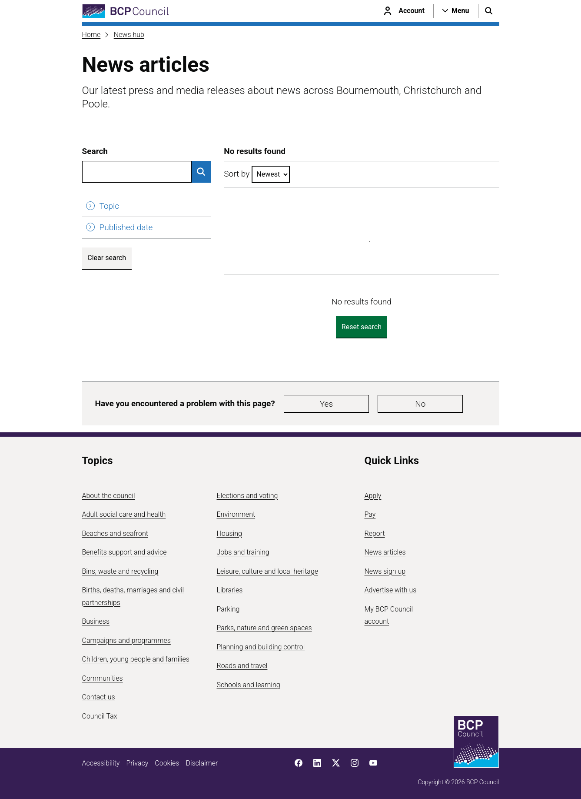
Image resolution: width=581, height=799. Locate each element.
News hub (129, 34)
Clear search (106, 258)
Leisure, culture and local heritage (268, 571)
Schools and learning (248, 685)
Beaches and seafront (115, 533)
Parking (228, 609)
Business (96, 621)
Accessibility (101, 763)
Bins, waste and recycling (120, 571)
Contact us (98, 697)
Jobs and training (243, 552)
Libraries (230, 590)
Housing (229, 533)
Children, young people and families (135, 659)
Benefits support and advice (124, 552)
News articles (385, 552)
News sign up (385, 571)
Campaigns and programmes (126, 640)
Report (375, 533)
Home (91, 34)
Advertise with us (391, 590)
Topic (110, 206)
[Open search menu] (488, 11)
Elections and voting (247, 495)
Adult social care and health (124, 514)
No (357, 404)
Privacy (137, 763)
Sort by (236, 174)
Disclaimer (202, 763)
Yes (305, 404)
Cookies (167, 763)
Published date (126, 227)
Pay (370, 514)
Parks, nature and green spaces (264, 628)
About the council (108, 495)
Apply (373, 495)
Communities (102, 678)
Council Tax (99, 716)
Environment (236, 514)
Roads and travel (242, 666)
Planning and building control (261, 647)
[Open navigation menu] (455, 11)
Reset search (362, 327)
